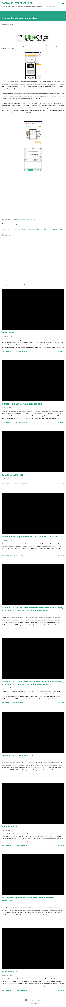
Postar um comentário (20, 351)
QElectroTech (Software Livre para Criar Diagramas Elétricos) (28, 899)
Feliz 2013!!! (8, 332)
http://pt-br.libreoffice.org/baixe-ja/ (28, 219)
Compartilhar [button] (57, 229)
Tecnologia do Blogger (33, 1000)
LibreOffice (10, 229)
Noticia (17, 229)
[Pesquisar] (59, 3)
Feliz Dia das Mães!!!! (12, 474)
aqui (35, 224)
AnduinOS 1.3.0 (9, 826)
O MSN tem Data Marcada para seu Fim (22, 403)
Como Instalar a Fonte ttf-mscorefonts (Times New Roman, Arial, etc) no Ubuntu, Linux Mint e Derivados (32, 609)
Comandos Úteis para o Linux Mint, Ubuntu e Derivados (30, 536)
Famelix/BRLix (9, 971)
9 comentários (18, 555)
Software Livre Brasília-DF (17, 3)
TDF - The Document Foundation (31, 229)
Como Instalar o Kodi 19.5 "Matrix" (19, 755)
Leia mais (61, 351)
